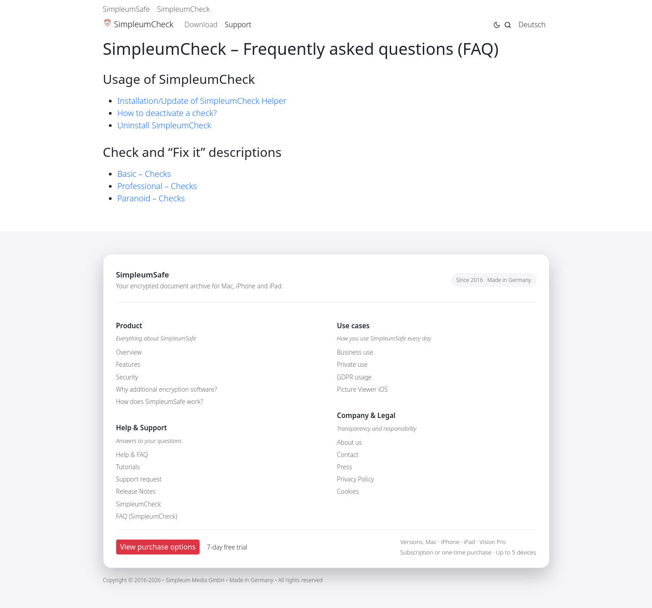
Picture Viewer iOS (362, 389)
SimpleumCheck (183, 9)
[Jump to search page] (507, 24)
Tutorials (128, 466)
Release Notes (136, 491)
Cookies (348, 491)
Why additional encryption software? (166, 389)
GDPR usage (354, 377)
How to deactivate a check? (167, 112)
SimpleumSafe (126, 9)
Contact (348, 454)
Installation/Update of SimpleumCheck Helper (202, 100)
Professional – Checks (157, 185)
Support (238, 24)
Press (344, 466)
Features (128, 364)
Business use (355, 352)
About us (349, 442)
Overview (129, 352)
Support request (139, 479)
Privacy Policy (355, 479)
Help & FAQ (132, 454)
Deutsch (532, 24)
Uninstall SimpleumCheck (164, 125)
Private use (352, 364)
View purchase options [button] (158, 547)
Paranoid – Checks (151, 198)
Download (200, 24)
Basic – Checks (144, 173)
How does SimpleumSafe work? (159, 401)
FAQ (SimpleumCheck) (146, 516)
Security (127, 377)
